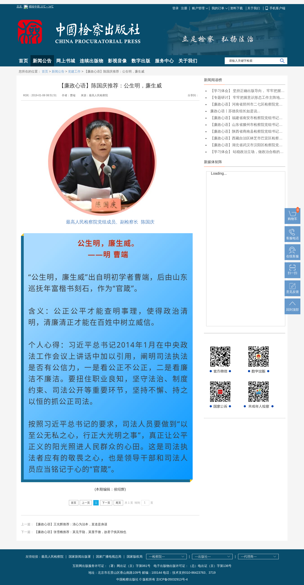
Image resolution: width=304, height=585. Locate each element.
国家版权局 (135, 556)
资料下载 (237, 8)
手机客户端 (277, 8)
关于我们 (254, 8)
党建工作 (74, 71)
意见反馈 (292, 290)
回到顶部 (292, 307)
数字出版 (140, 60)
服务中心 (164, 60)
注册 (184, 8)
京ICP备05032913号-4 (172, 579)
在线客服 (292, 254)
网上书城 (65, 60)
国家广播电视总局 (108, 556)
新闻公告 (42, 60)
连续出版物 (91, 60)
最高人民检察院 (52, 556)
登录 (175, 8)
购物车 (292, 217)
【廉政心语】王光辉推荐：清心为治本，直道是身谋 (71, 524)
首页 (23, 60)
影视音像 (117, 60)
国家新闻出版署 (80, 556)
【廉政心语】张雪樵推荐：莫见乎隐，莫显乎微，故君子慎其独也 (80, 532)
